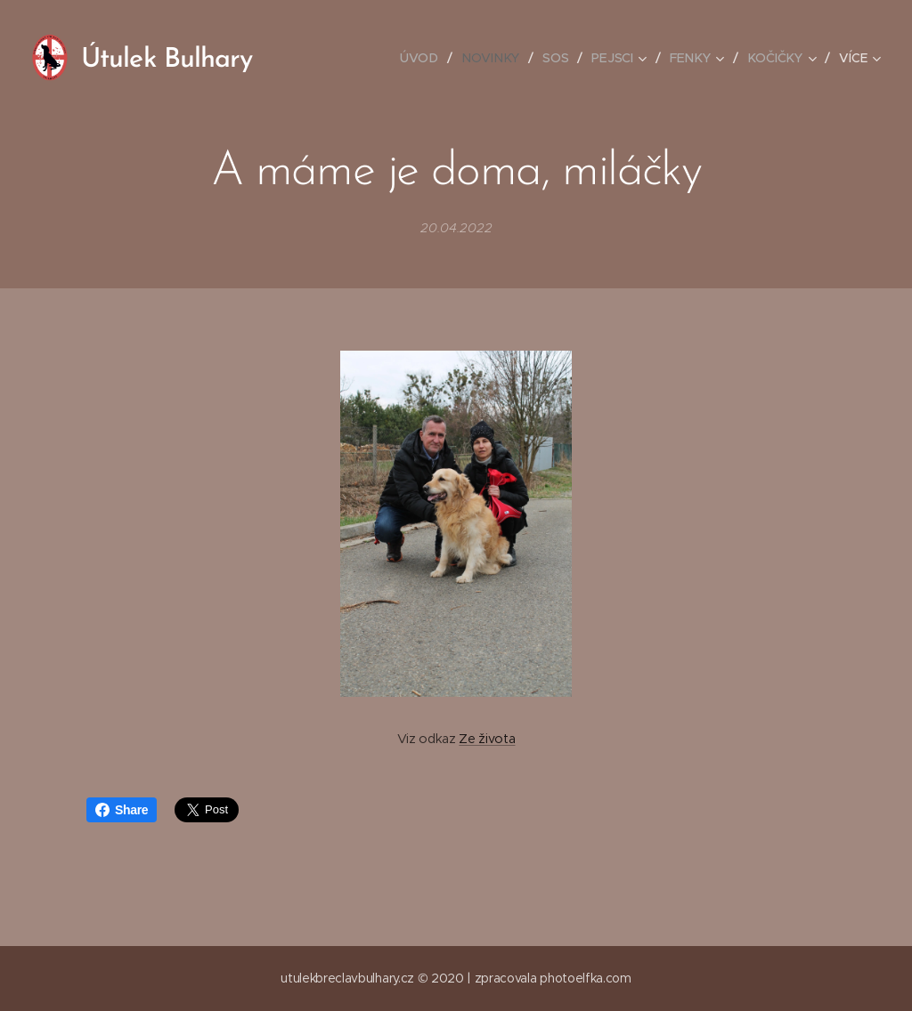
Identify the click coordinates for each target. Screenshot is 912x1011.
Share (121, 810)
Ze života (487, 739)
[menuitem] (426, 58)
